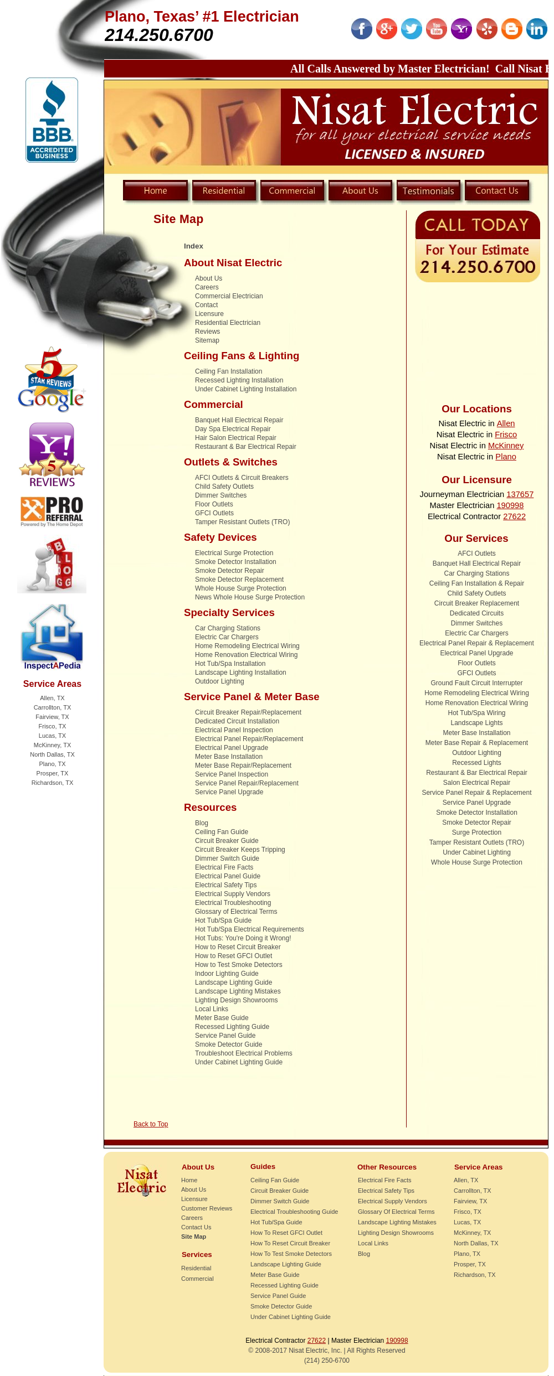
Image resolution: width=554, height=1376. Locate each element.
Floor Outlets (214, 504)
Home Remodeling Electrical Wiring (247, 646)
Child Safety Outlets (224, 486)
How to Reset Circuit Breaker (238, 947)
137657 (520, 494)
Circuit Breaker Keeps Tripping (240, 849)
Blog (201, 823)
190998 (510, 505)
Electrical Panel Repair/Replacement (249, 739)
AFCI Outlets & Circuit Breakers (242, 478)
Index (193, 246)
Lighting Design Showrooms (236, 1000)
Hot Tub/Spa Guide (223, 920)
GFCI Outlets (214, 513)
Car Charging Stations (227, 628)
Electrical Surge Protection (234, 553)
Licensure (209, 314)
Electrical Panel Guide (227, 876)
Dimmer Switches (221, 495)
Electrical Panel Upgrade (231, 748)
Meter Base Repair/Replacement (243, 765)
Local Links (211, 1009)
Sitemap (207, 340)
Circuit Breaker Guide (227, 841)
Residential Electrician (227, 323)
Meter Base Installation (229, 757)
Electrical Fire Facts (224, 867)
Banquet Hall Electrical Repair (239, 420)
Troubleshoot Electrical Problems (244, 1053)
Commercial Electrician (229, 296)
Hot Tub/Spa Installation (230, 664)
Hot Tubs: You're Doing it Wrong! (243, 938)
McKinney (506, 445)
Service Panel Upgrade (229, 792)
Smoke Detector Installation (235, 562)
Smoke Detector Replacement (239, 579)
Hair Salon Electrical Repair (235, 438)
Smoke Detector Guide (228, 1044)
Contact (206, 305)
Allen (506, 423)
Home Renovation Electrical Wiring (246, 655)
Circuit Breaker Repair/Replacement (248, 712)
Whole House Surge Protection (240, 588)
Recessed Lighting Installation (239, 380)
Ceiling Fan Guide (221, 832)
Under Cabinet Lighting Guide (239, 1062)
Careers (207, 287)
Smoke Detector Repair (229, 571)
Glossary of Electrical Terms (236, 911)
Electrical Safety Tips (226, 885)
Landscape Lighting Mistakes (238, 991)
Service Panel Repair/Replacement (247, 783)
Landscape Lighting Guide (233, 982)
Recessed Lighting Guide (232, 1027)
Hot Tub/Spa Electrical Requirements (249, 929)
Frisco (506, 434)
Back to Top (151, 1124)
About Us (208, 278)
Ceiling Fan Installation (228, 371)
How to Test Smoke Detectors (239, 965)
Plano (505, 456)
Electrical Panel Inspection (234, 730)
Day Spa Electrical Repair (233, 429)
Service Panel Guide (225, 1035)
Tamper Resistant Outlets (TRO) (242, 522)
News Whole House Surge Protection (250, 597)
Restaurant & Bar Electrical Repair (245, 447)
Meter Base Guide (222, 1018)
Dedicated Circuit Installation (237, 721)
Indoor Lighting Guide (227, 973)
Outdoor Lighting (219, 681)
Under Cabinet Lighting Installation (245, 389)
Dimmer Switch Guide (227, 858)
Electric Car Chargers (227, 637)
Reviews (207, 331)
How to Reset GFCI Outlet (233, 956)
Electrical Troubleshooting (233, 903)
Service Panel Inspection (231, 774)
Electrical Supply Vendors (232, 894)
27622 (514, 516)
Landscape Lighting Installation (240, 672)
